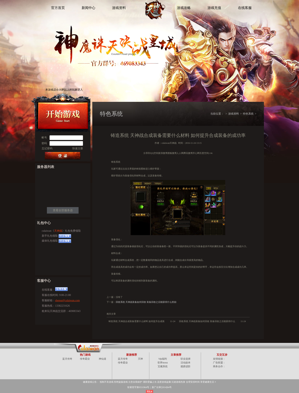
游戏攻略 (184, 8)
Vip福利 (162, 358)
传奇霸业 (85, 358)
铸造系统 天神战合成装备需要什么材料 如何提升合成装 (137, 321)
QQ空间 (154, 153)
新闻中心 (88, 8)
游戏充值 (214, 8)
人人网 (180, 153)
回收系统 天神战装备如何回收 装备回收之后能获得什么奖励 (146, 302)
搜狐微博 (172, 153)
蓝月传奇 (67, 358)
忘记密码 (47, 148)
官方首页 (58, 8)
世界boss (163, 362)
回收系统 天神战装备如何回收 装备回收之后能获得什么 (207, 321)
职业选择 (185, 358)
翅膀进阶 (185, 366)
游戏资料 (119, 8)
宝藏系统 (163, 366)
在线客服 (245, 8)
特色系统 (248, 113)
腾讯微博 (188, 153)
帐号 (44, 137)
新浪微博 (162, 153)
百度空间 (204, 153)
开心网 (196, 153)
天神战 (58, 230)
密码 (44, 143)
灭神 (140, 358)
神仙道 (102, 358)
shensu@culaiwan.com (67, 300)
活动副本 (185, 362)
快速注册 (77, 148)
